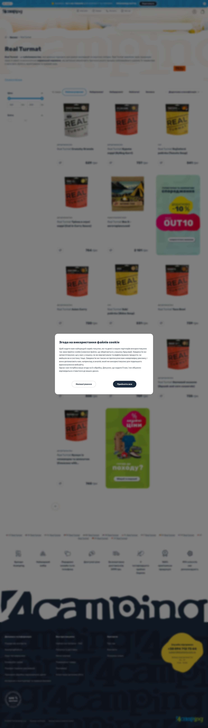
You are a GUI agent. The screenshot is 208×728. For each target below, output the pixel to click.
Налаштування (84, 384)
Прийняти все (124, 384)
